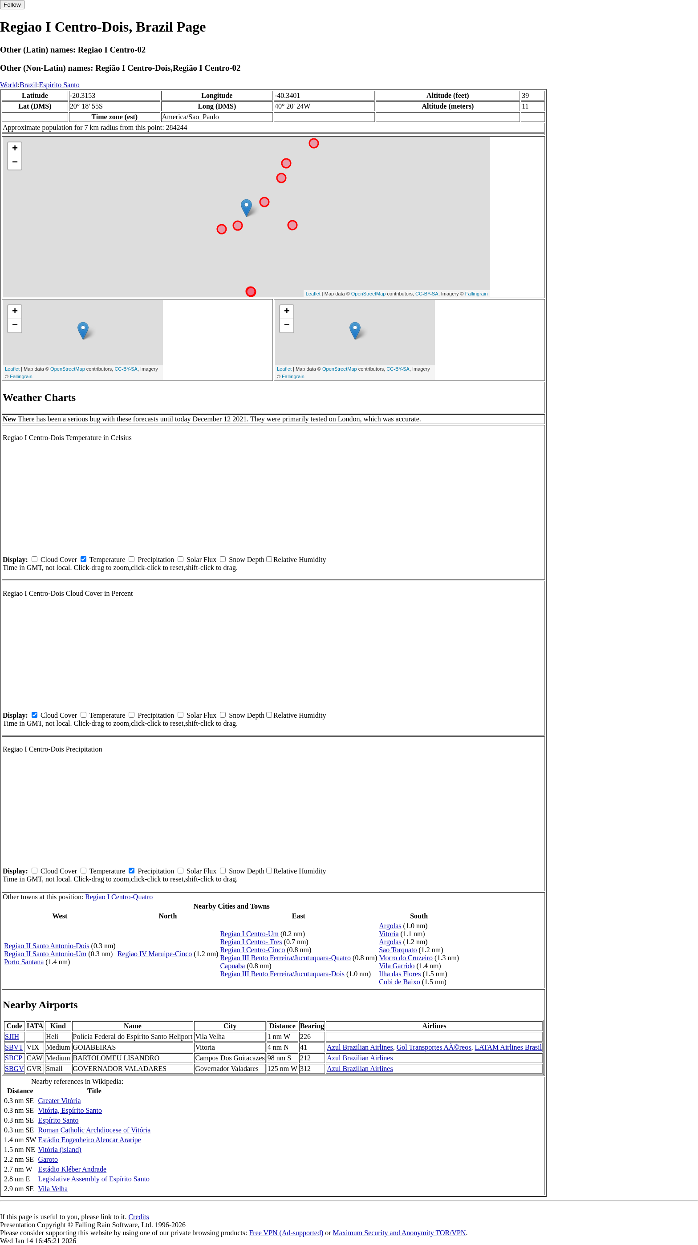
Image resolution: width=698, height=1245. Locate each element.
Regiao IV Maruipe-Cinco (155, 954)
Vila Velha (53, 1188)
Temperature (107, 559)
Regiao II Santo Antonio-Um (45, 954)
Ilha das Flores (400, 974)
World (9, 85)
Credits (138, 1217)
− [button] (15, 163)
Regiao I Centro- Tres (251, 942)
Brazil (28, 85)
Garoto (47, 1159)
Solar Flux (201, 559)
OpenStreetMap (368, 293)
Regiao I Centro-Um (249, 934)
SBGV (14, 1068)
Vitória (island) (59, 1149)
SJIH (12, 1036)
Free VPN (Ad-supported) (286, 1233)
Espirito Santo (59, 85)
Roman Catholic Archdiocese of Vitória (94, 1130)
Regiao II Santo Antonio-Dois (46, 946)
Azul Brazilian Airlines (360, 1047)
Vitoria (388, 934)
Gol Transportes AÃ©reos (434, 1047)
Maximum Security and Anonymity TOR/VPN (399, 1233)
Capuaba (232, 966)
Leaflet (313, 293)
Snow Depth (246, 559)
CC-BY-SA (426, 293)
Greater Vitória (59, 1100)
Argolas (390, 926)
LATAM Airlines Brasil (508, 1047)
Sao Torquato (398, 950)
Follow (12, 4)
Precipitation (156, 559)
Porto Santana (24, 962)
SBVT (14, 1047)
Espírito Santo (58, 1120)
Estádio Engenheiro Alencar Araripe (89, 1140)
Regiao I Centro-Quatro (119, 897)
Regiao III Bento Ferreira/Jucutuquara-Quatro (285, 958)
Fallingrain (476, 293)
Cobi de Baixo (399, 982)
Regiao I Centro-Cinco (252, 950)
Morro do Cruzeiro (406, 958)
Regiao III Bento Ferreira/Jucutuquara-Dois (282, 974)
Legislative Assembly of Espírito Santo (94, 1179)
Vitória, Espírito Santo (69, 1110)
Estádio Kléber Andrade (72, 1169)
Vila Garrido (396, 966)
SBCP (13, 1058)
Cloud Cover (59, 559)
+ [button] (15, 149)
